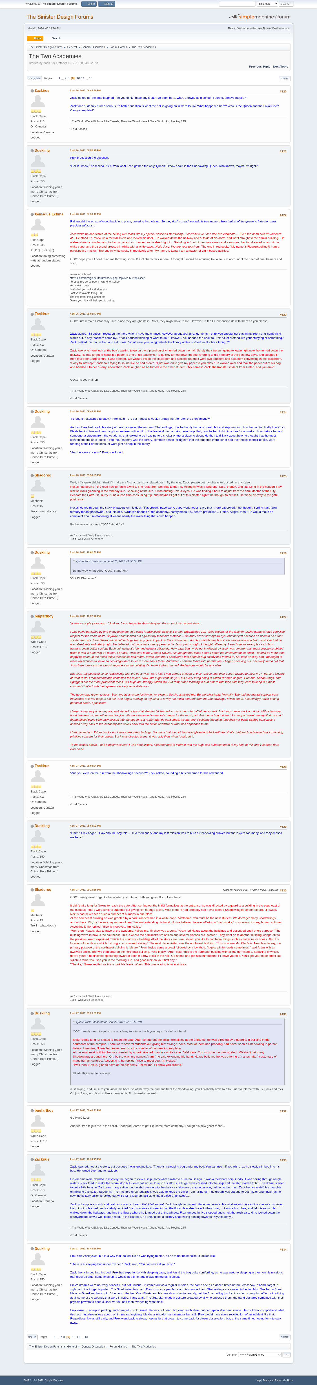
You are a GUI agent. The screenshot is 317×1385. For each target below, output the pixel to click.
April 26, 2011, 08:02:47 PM (85, 313)
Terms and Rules (272, 1380)
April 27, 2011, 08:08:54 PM (85, 765)
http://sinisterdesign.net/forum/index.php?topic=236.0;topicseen (107, 278)
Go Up (32, 1337)
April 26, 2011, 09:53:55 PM (85, 475)
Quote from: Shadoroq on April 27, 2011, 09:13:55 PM (109, 1022)
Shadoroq (43, 475)
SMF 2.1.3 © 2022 (34, 1380)
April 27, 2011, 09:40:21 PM (85, 1110)
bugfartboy (44, 616)
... (63, 78)
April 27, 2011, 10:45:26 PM (85, 1248)
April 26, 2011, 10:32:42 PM (85, 616)
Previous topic (259, 66)
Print (284, 78)
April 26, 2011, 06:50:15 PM (85, 150)
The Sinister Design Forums (60, 17)
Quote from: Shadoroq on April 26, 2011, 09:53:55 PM (109, 561)
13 (91, 78)
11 (82, 78)
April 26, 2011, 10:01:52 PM (85, 552)
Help (258, 1380)
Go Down (34, 78)
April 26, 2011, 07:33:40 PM (85, 214)
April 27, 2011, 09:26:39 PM (85, 1013)
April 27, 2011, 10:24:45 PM (85, 1159)
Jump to (232, 1354)
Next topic (280, 66)
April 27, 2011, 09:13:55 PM (85, 889)
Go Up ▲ (288, 1380)
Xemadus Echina (49, 214)
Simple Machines (54, 1380)
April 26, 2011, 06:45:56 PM (85, 90)
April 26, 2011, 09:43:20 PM (85, 411)
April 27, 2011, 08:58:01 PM (85, 825)
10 (78, 78)
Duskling (42, 150)
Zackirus (42, 90)
